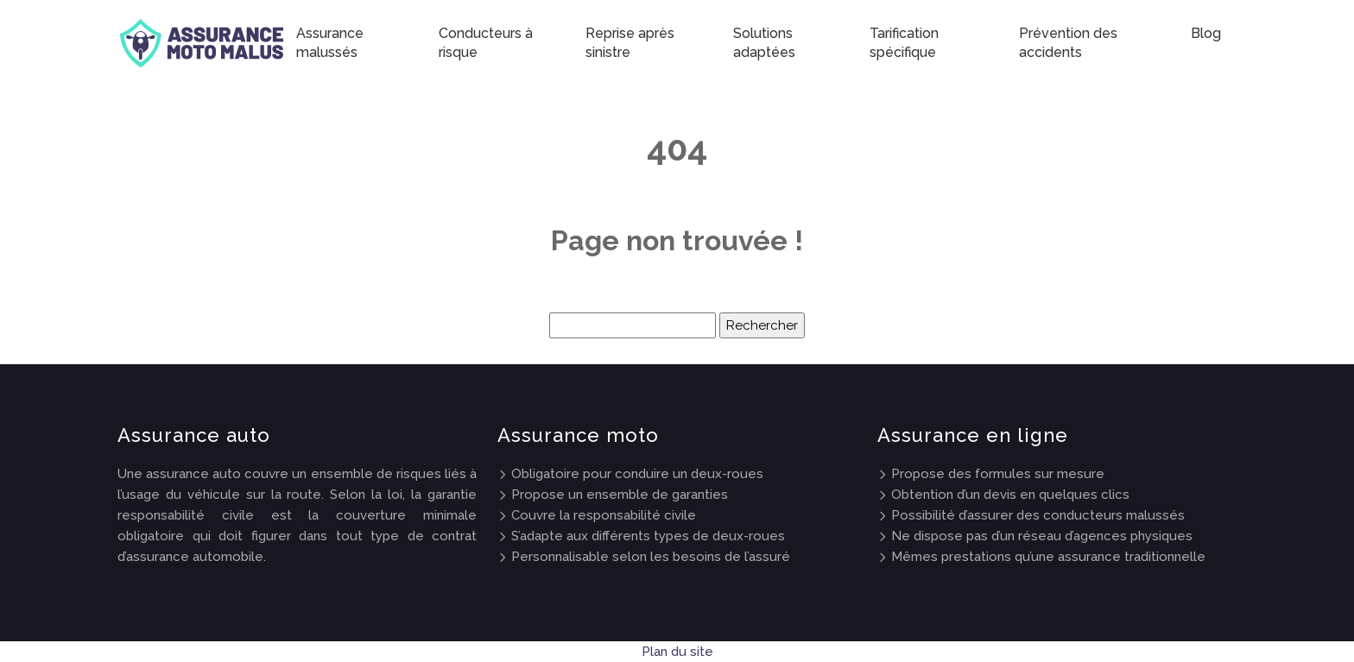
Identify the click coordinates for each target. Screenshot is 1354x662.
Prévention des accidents (1068, 42)
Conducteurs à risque (486, 42)
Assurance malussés (330, 42)
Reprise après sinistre (629, 42)
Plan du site (677, 651)
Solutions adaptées (764, 42)
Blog (1206, 33)
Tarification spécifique (904, 42)
